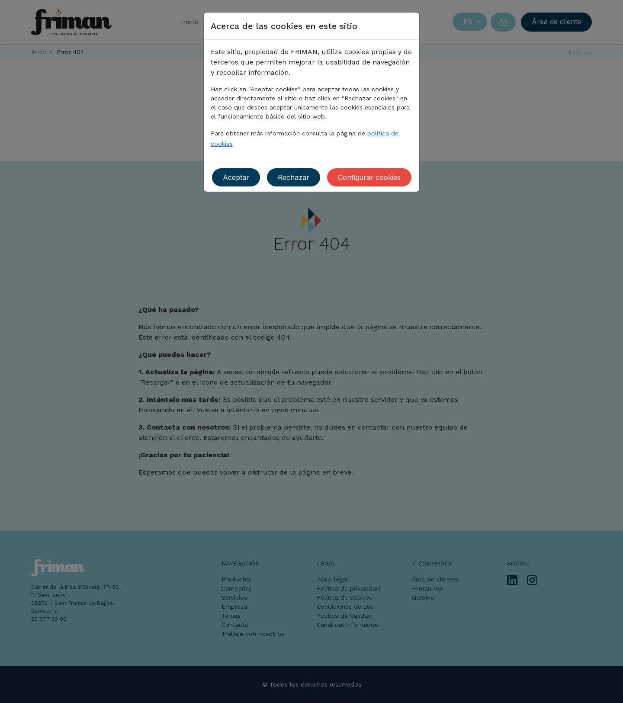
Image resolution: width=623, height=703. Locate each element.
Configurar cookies (369, 177)
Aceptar (236, 177)
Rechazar (293, 177)
